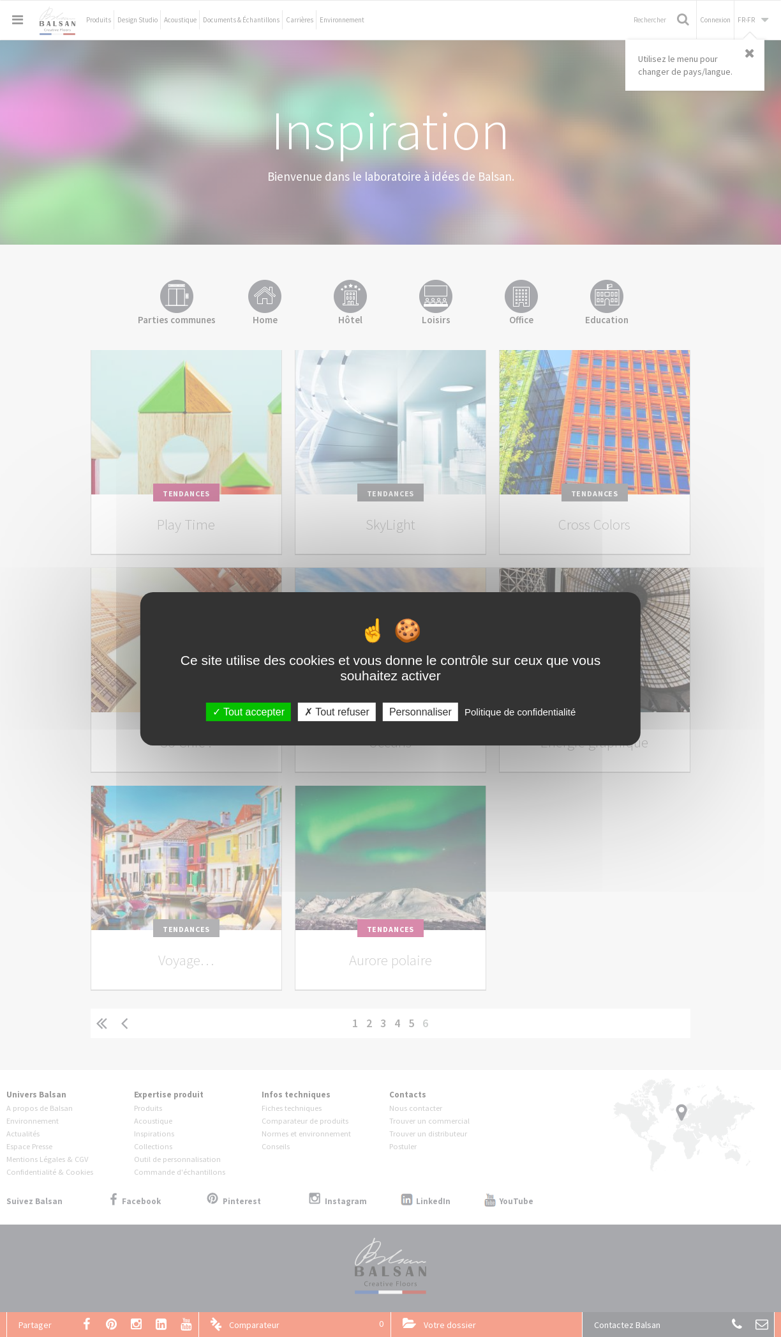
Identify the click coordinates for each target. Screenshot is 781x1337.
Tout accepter (248, 711)
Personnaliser (420, 711)
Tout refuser (336, 711)
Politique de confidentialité (520, 711)
